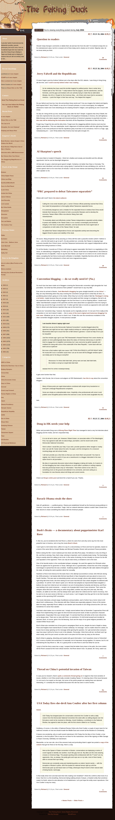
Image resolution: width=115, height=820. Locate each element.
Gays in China (5, 383)
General (66, 57)
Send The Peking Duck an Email (13, 100)
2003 (4, 348)
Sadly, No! (4, 253)
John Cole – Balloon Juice (9, 242)
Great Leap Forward (7, 390)
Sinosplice (4, 218)
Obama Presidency (7, 404)
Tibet (2, 436)
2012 (4, 316)
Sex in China (5, 418)
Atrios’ (101, 291)
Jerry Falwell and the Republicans (56, 73)
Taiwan (3, 429)
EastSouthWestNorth (8, 182)
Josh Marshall (5, 246)
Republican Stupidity (7, 411)
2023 (4, 288)
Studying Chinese (7, 425)
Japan (3, 401)
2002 (4, 352)
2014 (4, 309)
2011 (4, 320)
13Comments (103, 139)
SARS (3, 415)
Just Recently (5, 200)
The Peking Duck (55, 812)
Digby (3, 235)
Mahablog (4, 249)
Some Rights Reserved (70, 812)
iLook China (5, 189)
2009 (4, 327)
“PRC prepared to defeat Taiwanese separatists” (64, 191)
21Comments (103, 179)
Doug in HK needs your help (53, 423)
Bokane (3, 172)
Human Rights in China (8, 394)
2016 (4, 302)
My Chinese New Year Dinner (10, 156)
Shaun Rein (5, 422)
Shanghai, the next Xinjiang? (10, 127)
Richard (44, 57)
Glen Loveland (5, 81)
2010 (4, 323)
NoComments (103, 691)
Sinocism (4, 214)
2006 (4, 337)
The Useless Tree (6, 225)
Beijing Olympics (6, 369)
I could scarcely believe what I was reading (63, 82)
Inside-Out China (6, 193)
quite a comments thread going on (70, 676)
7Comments (103, 518)
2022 (4, 292)
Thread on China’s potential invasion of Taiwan (64, 669)
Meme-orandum (6, 269)
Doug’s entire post (50, 478)
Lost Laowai (5, 204)
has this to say (88, 378)
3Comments (103, 486)
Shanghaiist (5, 211)
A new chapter (13, 74)
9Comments (103, 790)
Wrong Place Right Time (67, 430)
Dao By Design (53, 814)
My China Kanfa (6, 207)
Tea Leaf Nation (6, 221)
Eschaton (4, 238)
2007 (4, 334)
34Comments (103, 58)
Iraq (2, 397)
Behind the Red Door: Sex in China (12, 365)
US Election (5, 439)
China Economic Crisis (8, 379)
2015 (4, 306)
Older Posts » (79, 800)
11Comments (103, 408)
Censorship (5, 372)
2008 (4, 330)
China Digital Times (7, 175)
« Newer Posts (66, 800)
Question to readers (48, 39)
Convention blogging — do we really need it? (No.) (66, 278)
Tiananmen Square (7, 432)
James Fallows (6, 196)
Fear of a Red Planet (7, 186)
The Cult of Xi (5, 123)
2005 (4, 341)
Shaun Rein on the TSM (14, 88)
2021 (4, 295)
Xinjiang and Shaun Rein (9, 130)
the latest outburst (59, 198)
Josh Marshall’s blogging (67, 291)
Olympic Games (6, 408)
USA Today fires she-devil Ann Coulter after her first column (71, 703)
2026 (4, 285)
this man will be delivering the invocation (51, 120)
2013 (4, 313)
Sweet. (38, 710)
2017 (4, 299)
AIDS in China (5, 362)
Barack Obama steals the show (54, 498)
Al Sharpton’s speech (49, 151)
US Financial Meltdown (8, 443)
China (3, 376)
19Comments (103, 266)
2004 (4, 344)
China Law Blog (6, 179)
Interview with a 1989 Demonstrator (12, 152)
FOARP (3, 77)
